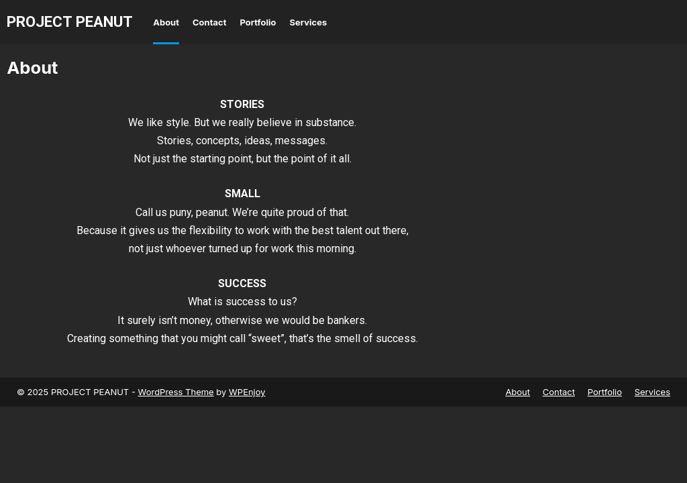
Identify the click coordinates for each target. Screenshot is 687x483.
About (166, 22)
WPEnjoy (247, 391)
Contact (209, 22)
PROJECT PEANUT (70, 21)
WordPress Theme (176, 391)
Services (308, 22)
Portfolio (258, 22)
